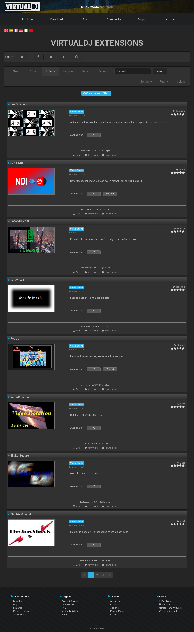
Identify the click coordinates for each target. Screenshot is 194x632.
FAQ (64, 607)
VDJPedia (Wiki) (70, 611)
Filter (164, 81)
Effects (50, 71)
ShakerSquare (19, 455)
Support (143, 19)
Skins (33, 71)
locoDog (180, 111)
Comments (92, 155)
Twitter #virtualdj (169, 611)
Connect (171, 19)
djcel (182, 403)
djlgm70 (180, 228)
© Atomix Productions (97, 628)
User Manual (68, 604)
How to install (111, 155)
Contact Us (116, 604)
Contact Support (70, 601)
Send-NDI (16, 162)
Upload (181, 81)
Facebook (165, 601)
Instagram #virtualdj (170, 607)
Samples (68, 71)
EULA (113, 614)
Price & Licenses (21, 611)
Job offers (115, 607)
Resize (14, 338)
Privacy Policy (117, 611)
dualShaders (18, 104)
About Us (115, 601)
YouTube (164, 604)
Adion (182, 169)
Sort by (146, 81)
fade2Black (17, 280)
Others (103, 71)
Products (27, 19)
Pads (85, 71)
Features (17, 607)
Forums (66, 614)
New (15, 71)
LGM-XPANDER (20, 221)
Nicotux (181, 345)
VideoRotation (19, 397)
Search (160, 71)
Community (114, 19)
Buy (85, 19)
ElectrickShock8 (20, 514)
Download (56, 19)
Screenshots (19, 614)
